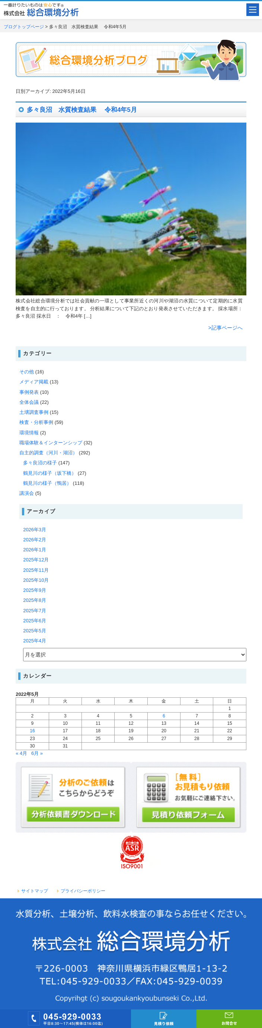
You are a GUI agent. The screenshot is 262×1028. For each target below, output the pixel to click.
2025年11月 (36, 570)
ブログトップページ (24, 26)
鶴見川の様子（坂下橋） (49, 473)
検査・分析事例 (36, 422)
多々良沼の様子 (40, 463)
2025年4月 (34, 640)
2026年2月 (34, 539)
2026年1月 (34, 549)
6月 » (37, 753)
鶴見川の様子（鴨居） (47, 483)
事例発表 (29, 392)
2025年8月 (34, 600)
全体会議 (29, 402)
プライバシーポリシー (83, 891)
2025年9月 (34, 590)
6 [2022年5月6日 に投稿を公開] (164, 716)
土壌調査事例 (33, 412)
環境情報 (29, 432)
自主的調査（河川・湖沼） (48, 452)
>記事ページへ (225, 328)
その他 (26, 371)
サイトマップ (34, 891)
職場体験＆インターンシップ (50, 442)
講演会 (26, 493)
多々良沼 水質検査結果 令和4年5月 (82, 109)
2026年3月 (34, 529)
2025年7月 (34, 610)
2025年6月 (34, 620)
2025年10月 (36, 580)
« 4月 (21, 753)
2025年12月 (36, 559)
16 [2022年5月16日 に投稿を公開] (32, 730)
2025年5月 (34, 630)
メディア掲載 (33, 382)
